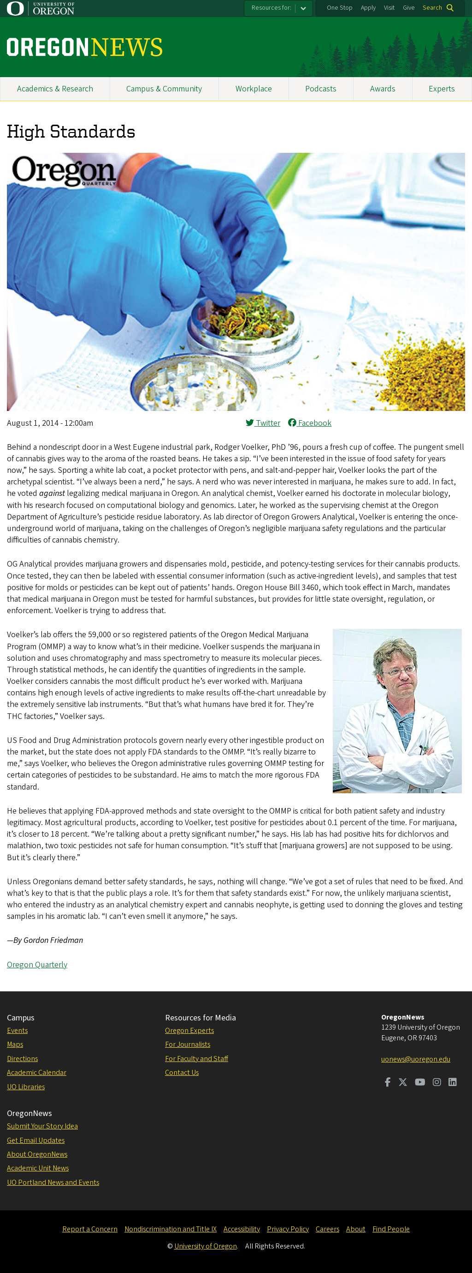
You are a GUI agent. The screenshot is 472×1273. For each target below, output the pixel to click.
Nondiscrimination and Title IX (170, 1229)
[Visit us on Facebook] (388, 1083)
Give (409, 7)
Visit (389, 7)
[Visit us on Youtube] (420, 1083)
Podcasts (320, 89)
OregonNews (29, 1113)
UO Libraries (26, 1087)
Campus (21, 1018)
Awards (382, 89)
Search (432, 7)
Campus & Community (164, 89)
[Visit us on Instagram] (437, 1083)
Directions (22, 1059)
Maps (15, 1044)
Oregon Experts (189, 1031)
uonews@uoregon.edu (415, 1059)
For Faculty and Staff (196, 1059)
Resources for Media (200, 1018)
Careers (327, 1229)
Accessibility (242, 1229)
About (356, 1229)
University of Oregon (205, 1246)
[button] (236, 408)
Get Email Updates (36, 1140)
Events (17, 1031)
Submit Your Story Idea (42, 1126)
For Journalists (187, 1044)
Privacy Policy (288, 1229)
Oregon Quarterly (37, 965)
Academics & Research (55, 89)
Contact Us (182, 1073)
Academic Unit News (38, 1168)
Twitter (263, 423)
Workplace (254, 89)
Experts (442, 89)
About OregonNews (37, 1154)
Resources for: (271, 7)
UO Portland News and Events (53, 1182)
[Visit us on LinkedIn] (452, 1083)
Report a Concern (90, 1229)
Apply (368, 7)
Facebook (309, 423)
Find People (391, 1229)
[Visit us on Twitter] (403, 1083)
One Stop (340, 7)
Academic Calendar (36, 1073)
